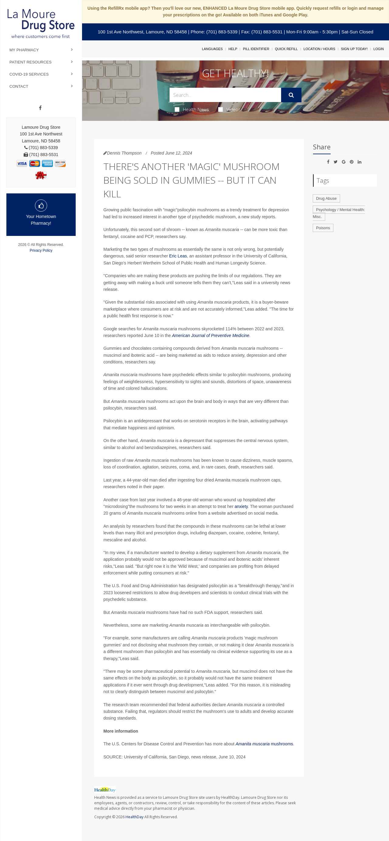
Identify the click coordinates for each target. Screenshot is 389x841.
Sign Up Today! (354, 49)
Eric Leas (178, 256)
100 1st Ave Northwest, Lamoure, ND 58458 (142, 31)
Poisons (323, 228)
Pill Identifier (256, 49)
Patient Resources (30, 62)
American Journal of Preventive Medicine (210, 335)
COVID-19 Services (29, 74)
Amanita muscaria (253, 743)
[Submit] (291, 95)
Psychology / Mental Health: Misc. (339, 213)
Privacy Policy (41, 250)
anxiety (241, 506)
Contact (18, 86)
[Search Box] (225, 95)
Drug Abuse (326, 198)
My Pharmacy (24, 50)
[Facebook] (40, 108)
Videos (229, 109)
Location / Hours (319, 49)
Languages (212, 49)
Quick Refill (286, 49)
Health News (192, 109)
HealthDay (134, 816)
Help (233, 49)
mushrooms (281, 743)
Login (379, 49)
